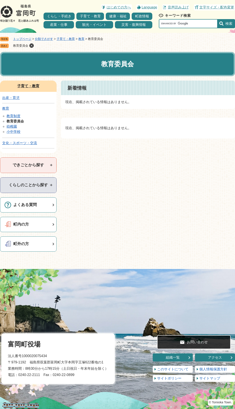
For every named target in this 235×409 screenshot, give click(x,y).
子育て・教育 (90, 16)
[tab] (28, 165)
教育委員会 (20, 45)
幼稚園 (12, 126)
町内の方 (21, 224)
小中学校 (13, 132)
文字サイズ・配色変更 (216, 7)
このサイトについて (172, 369)
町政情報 (142, 16)
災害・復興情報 (133, 24)
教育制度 (13, 116)
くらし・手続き (59, 16)
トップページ (22, 39)
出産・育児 (11, 98)
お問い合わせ (197, 342)
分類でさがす (44, 39)
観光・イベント (94, 24)
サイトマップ (209, 378)
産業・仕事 (58, 24)
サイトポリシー (169, 378)
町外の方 (21, 244)
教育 (81, 39)
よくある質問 (25, 205)
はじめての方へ (119, 7)
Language (149, 7)
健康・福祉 (118, 16)
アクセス (215, 357)
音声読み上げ (178, 7)
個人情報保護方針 (213, 369)
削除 (31, 45)
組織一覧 (173, 357)
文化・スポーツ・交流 (19, 143)
